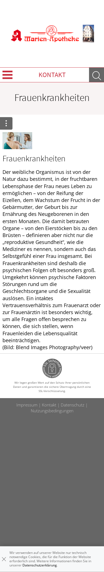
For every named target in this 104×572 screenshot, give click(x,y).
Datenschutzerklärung (39, 565)
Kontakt (52, 74)
